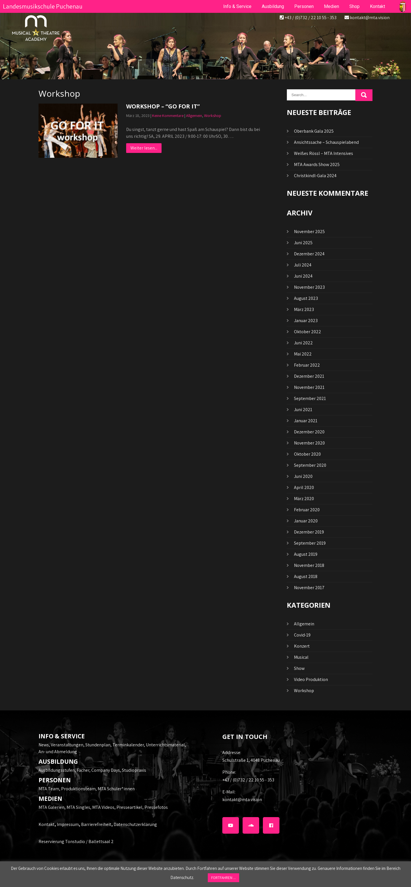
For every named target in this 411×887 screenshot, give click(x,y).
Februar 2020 (307, 510)
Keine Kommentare (168, 115)
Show (299, 668)
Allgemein (194, 115)
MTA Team (49, 789)
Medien (331, 6)
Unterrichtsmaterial (165, 745)
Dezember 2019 (309, 532)
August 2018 (305, 576)
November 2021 (309, 387)
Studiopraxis (134, 770)
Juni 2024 (303, 276)
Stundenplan (97, 745)
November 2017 (309, 588)
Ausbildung (273, 6)
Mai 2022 (303, 354)
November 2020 (309, 443)
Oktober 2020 (307, 454)
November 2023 (309, 287)
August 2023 (306, 298)
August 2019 (305, 554)
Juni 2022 (303, 343)
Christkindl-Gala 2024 (315, 176)
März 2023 (304, 309)
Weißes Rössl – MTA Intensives (323, 153)
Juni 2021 (303, 410)
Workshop (212, 115)
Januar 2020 (306, 521)
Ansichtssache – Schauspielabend (326, 142)
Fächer (83, 770)
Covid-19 (302, 635)
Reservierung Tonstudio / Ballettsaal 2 (76, 841)
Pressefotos (156, 807)
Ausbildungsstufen (57, 770)
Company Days (105, 770)
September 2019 (310, 543)
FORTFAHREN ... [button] (223, 877)
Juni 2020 (303, 476)
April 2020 (304, 487)
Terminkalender (128, 745)
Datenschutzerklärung (135, 824)
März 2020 (304, 499)
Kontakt (47, 824)
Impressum (68, 824)
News (44, 745)
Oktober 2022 (307, 332)
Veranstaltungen (67, 745)
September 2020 (310, 465)
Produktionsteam (78, 789)
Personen (304, 6)
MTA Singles (78, 807)
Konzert (302, 646)
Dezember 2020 (309, 432)
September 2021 (310, 398)
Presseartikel (129, 807)
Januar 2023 (306, 321)
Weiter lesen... (143, 148)
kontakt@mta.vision (370, 18)
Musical (301, 657)
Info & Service (237, 6)
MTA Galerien (52, 807)
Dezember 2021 (309, 376)
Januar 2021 (305, 421)
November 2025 (309, 232)
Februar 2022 (307, 365)
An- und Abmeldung (58, 752)
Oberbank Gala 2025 (314, 131)
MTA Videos (103, 807)
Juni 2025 (303, 243)
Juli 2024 (302, 265)
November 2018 (309, 565)
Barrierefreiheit (96, 824)
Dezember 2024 (309, 254)
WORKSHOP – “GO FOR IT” (163, 106)
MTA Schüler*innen (116, 789)
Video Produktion (311, 679)
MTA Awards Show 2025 (317, 164)
